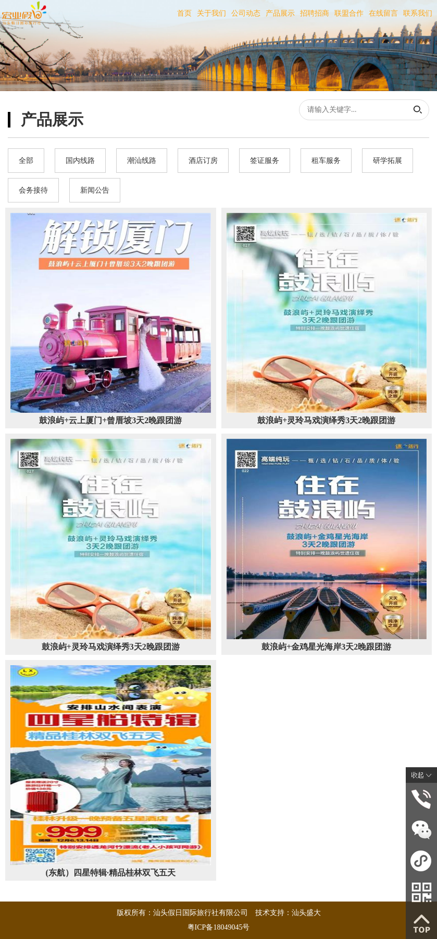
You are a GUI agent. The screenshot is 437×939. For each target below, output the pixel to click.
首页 (184, 13)
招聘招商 (314, 13)
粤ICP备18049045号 (219, 927)
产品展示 (280, 13)
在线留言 (383, 13)
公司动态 (245, 13)
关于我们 (211, 13)
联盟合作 (349, 13)
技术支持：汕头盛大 (288, 913)
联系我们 (417, 13)
